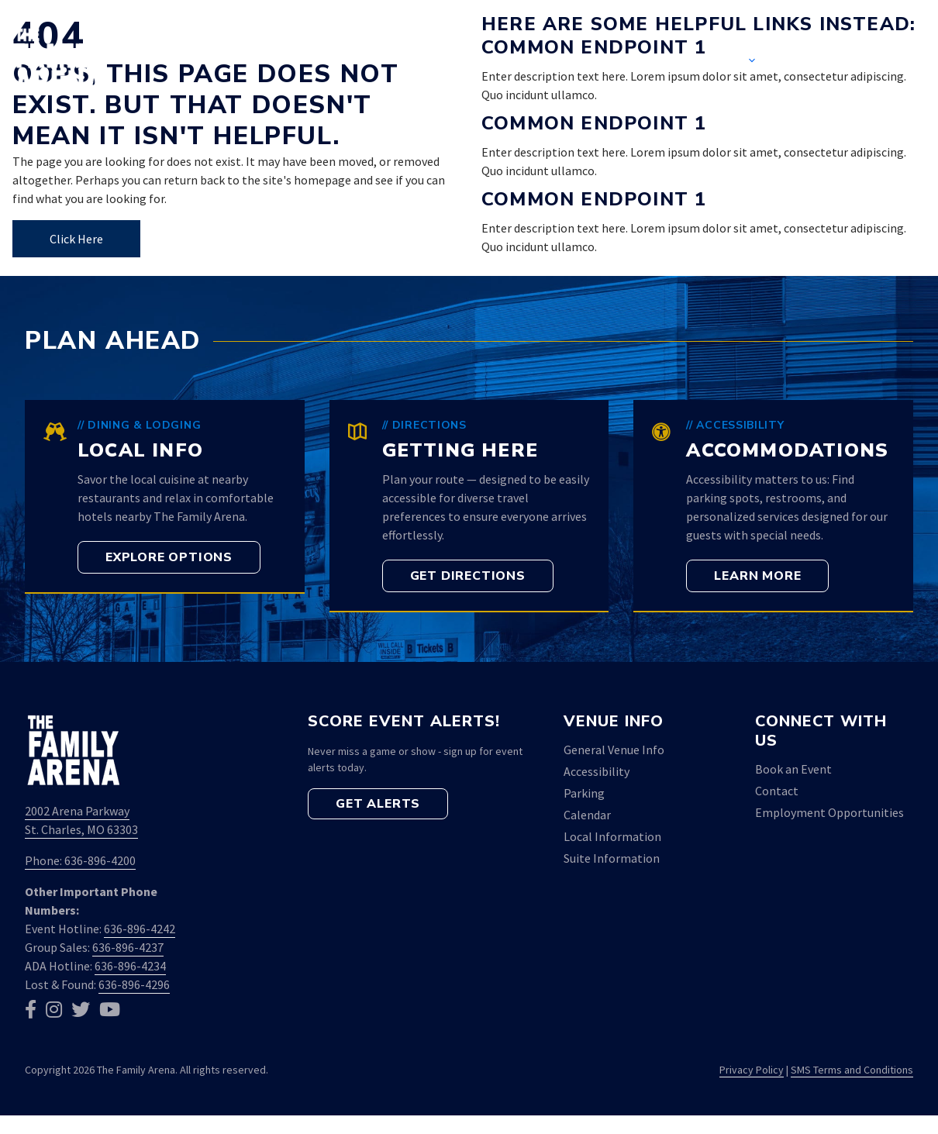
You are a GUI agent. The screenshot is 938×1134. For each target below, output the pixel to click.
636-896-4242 (139, 928)
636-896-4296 (134, 984)
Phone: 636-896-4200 (80, 860)
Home (488, 61)
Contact (827, 61)
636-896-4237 (128, 947)
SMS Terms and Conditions (852, 1070)
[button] (902, 62)
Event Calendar (602, 61)
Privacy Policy (751, 1070)
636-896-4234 (130, 966)
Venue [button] (736, 62)
